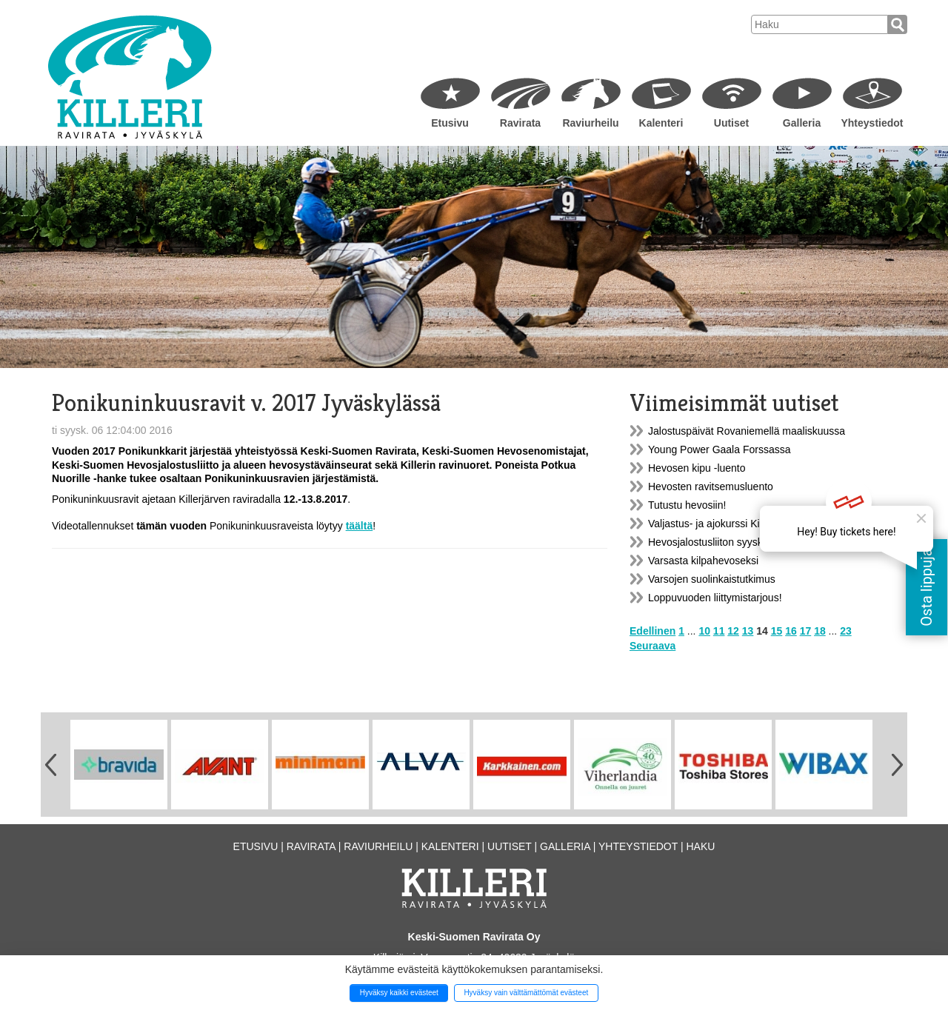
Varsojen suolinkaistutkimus (711, 579)
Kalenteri (661, 123)
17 (806, 631)
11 (719, 631)
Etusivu (450, 123)
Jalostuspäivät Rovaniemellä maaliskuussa (746, 431)
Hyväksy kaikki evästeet (399, 993)
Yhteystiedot (872, 123)
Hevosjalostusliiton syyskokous (719, 542)
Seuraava (652, 646)
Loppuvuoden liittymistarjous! (715, 598)
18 (820, 631)
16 (791, 631)
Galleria (802, 123)
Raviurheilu (590, 123)
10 (704, 631)
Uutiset (731, 123)
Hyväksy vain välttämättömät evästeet (526, 993)
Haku (700, 846)
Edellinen (652, 631)
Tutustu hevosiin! (687, 505)
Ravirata (520, 123)
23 (846, 631)
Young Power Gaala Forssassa (719, 449)
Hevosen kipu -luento (697, 468)
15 (777, 631)
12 (733, 631)
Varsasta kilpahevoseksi (703, 560)
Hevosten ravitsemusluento (710, 486)
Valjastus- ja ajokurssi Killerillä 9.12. (730, 523)
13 (748, 631)
